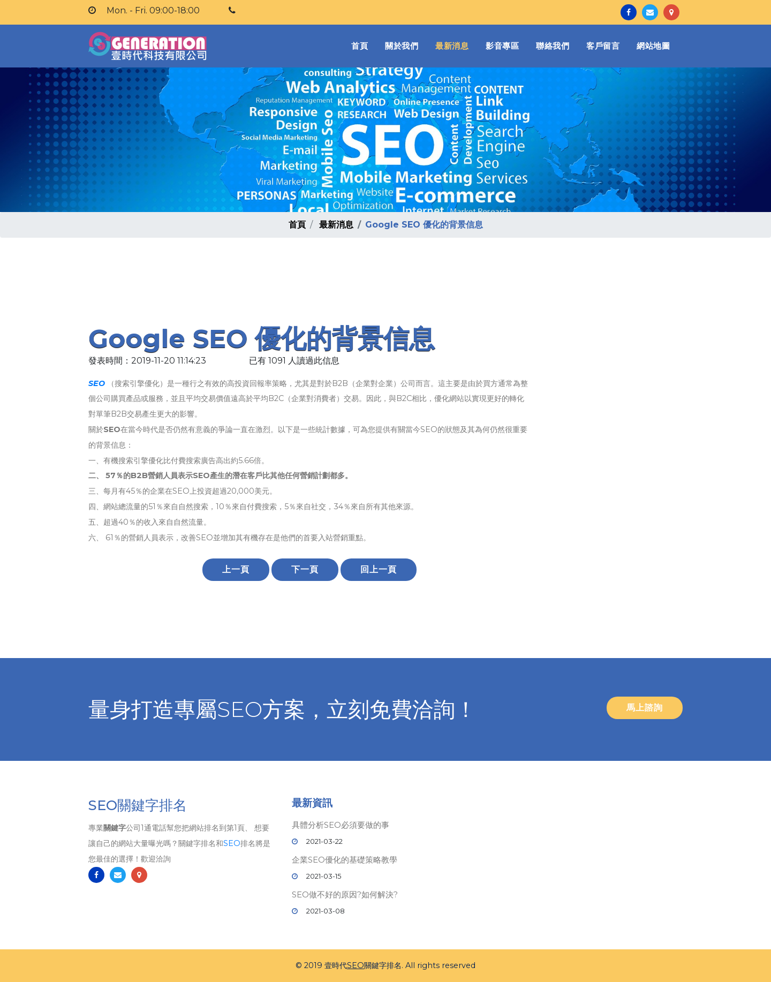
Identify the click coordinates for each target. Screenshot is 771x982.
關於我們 (401, 46)
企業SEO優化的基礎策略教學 (344, 860)
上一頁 (236, 569)
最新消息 (451, 46)
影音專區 (502, 46)
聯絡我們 (552, 46)
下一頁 (305, 569)
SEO (96, 383)
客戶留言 (602, 46)
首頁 (361, 45)
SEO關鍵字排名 (137, 808)
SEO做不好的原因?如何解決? (345, 894)
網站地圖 (653, 46)
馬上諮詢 (644, 707)
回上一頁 (378, 569)
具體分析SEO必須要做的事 (340, 825)
